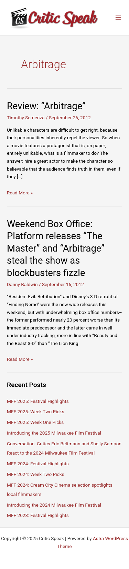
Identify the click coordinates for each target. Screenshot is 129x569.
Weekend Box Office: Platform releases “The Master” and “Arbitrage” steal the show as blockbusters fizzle (56, 248)
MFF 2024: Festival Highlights (38, 463)
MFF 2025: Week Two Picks (35, 411)
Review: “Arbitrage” (46, 106)
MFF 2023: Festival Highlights (38, 515)
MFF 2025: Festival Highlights (38, 401)
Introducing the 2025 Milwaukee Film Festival (54, 433)
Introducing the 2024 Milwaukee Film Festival (54, 505)
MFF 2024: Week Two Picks (35, 474)
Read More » (20, 192)
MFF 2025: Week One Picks (35, 422)
